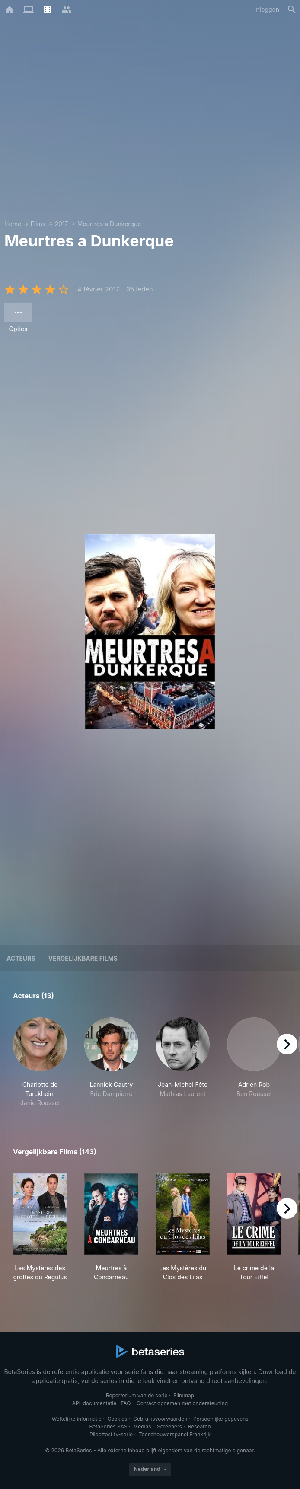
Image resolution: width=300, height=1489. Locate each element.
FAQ (126, 1403)
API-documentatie (94, 1403)
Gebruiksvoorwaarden (160, 1419)
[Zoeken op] (292, 9)
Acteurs (20, 958)
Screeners (169, 1426)
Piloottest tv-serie (111, 1434)
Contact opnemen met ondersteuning (182, 1403)
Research (199, 1426)
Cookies (117, 1419)
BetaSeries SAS (108, 1426)
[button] (40, 1062)
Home (12, 223)
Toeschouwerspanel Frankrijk (175, 1434)
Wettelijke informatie (76, 1419)
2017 (61, 223)
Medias (142, 1426)
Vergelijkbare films (83, 958)
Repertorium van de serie (137, 1395)
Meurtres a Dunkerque (109, 223)
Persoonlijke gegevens (221, 1419)
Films (37, 223)
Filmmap (183, 1395)
